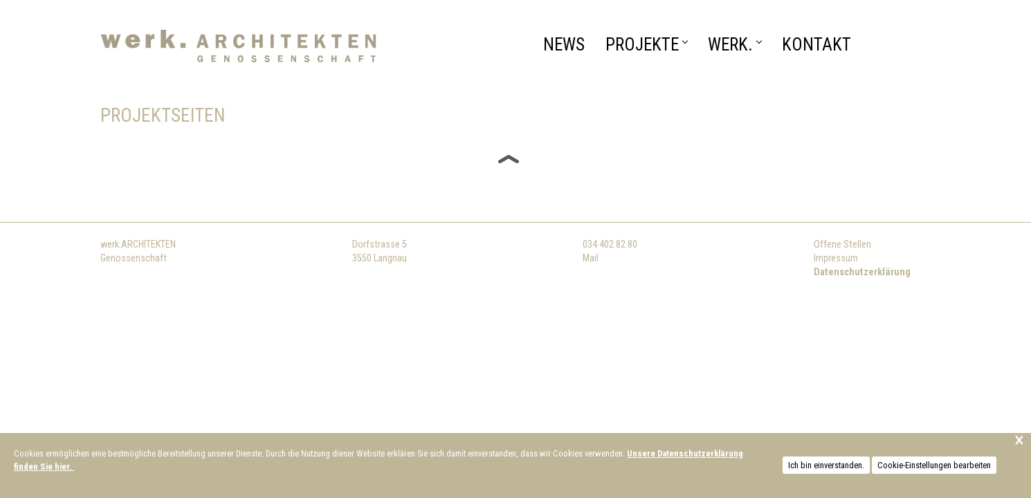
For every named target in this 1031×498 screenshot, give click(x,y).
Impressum (836, 258)
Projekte (646, 45)
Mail (591, 258)
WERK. (734, 45)
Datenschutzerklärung (862, 272)
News (564, 45)
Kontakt (816, 45)
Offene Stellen (842, 244)
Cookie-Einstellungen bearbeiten (934, 465)
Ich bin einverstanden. (826, 465)
